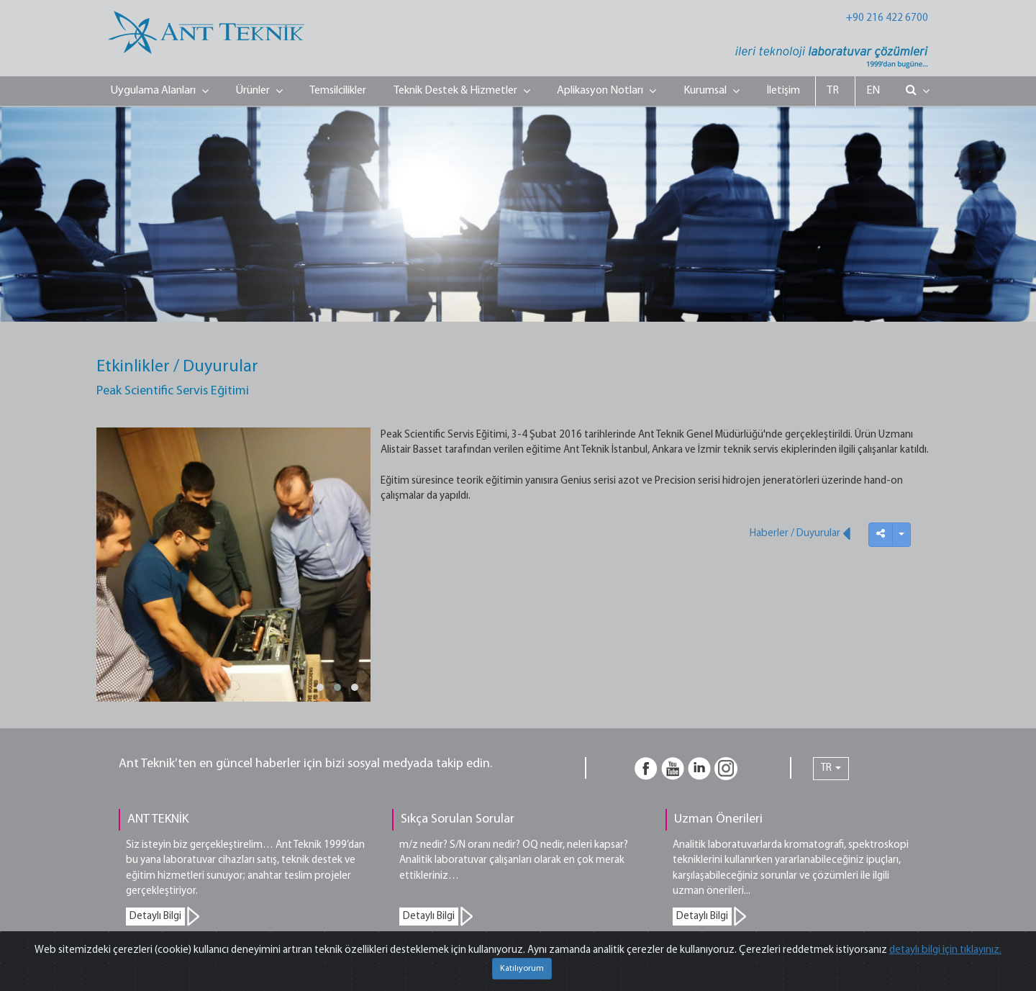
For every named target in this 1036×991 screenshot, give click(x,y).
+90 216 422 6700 (887, 18)
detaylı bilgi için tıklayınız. (945, 950)
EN (873, 90)
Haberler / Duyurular (800, 533)
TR (833, 90)
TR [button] (831, 768)
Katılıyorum (522, 968)
